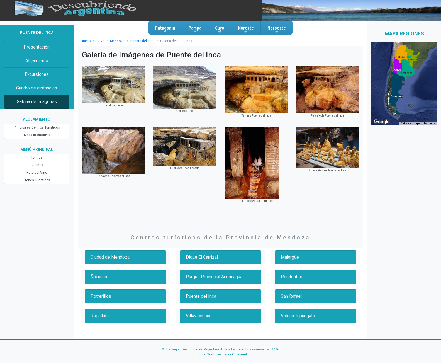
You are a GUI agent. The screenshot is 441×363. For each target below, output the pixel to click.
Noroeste (276, 29)
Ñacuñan (99, 276)
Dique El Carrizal (202, 257)
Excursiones (37, 74)
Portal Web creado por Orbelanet (222, 354)
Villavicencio (198, 315)
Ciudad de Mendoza (110, 257)
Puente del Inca (142, 41)
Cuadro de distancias (36, 88)
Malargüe (290, 257)
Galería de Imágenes (37, 101)
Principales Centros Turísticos (37, 127)
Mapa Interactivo (37, 135)
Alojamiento (36, 60)
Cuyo (219, 29)
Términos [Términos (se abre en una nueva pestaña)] (430, 123)
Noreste (246, 29)
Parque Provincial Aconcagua (214, 276)
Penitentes (291, 276)
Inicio (86, 41)
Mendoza (117, 41)
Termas (37, 157)
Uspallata (100, 315)
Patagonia (165, 29)
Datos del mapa (410, 123)
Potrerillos (101, 296)
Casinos (36, 165)
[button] (396, 96)
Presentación (37, 47)
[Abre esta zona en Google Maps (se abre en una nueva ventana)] (381, 121)
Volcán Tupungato (298, 315)
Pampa (195, 29)
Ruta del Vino (36, 173)
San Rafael (291, 296)
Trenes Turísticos (36, 180)
